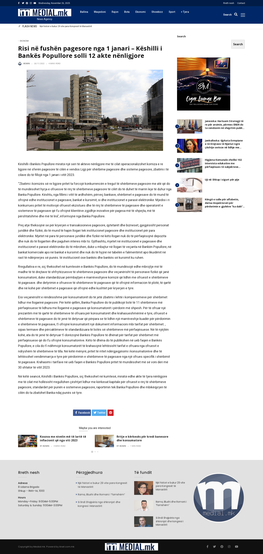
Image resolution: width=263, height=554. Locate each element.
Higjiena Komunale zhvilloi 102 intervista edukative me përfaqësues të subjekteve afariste (223, 165)
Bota (127, 11)
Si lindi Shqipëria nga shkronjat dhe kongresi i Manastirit (99, 505)
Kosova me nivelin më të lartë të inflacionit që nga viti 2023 (63, 438)
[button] (92, 452)
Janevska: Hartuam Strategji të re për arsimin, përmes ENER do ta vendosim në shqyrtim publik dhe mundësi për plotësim (224, 126)
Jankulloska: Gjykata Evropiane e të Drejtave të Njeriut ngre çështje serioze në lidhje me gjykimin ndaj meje (225, 146)
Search (181, 36)
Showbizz (157, 11)
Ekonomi (140, 11)
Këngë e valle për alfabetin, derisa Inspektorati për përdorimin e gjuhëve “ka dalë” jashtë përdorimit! (224, 205)
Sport (172, 11)
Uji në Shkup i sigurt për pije (222, 179)
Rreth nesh (228, 3)
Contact (241, 3)
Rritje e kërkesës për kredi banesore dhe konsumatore (142, 438)
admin (26, 64)
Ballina (84, 11)
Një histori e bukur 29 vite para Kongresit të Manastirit (66, 26)
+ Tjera (185, 11)
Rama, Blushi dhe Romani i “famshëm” (101, 496)
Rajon (115, 11)
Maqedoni (100, 11)
